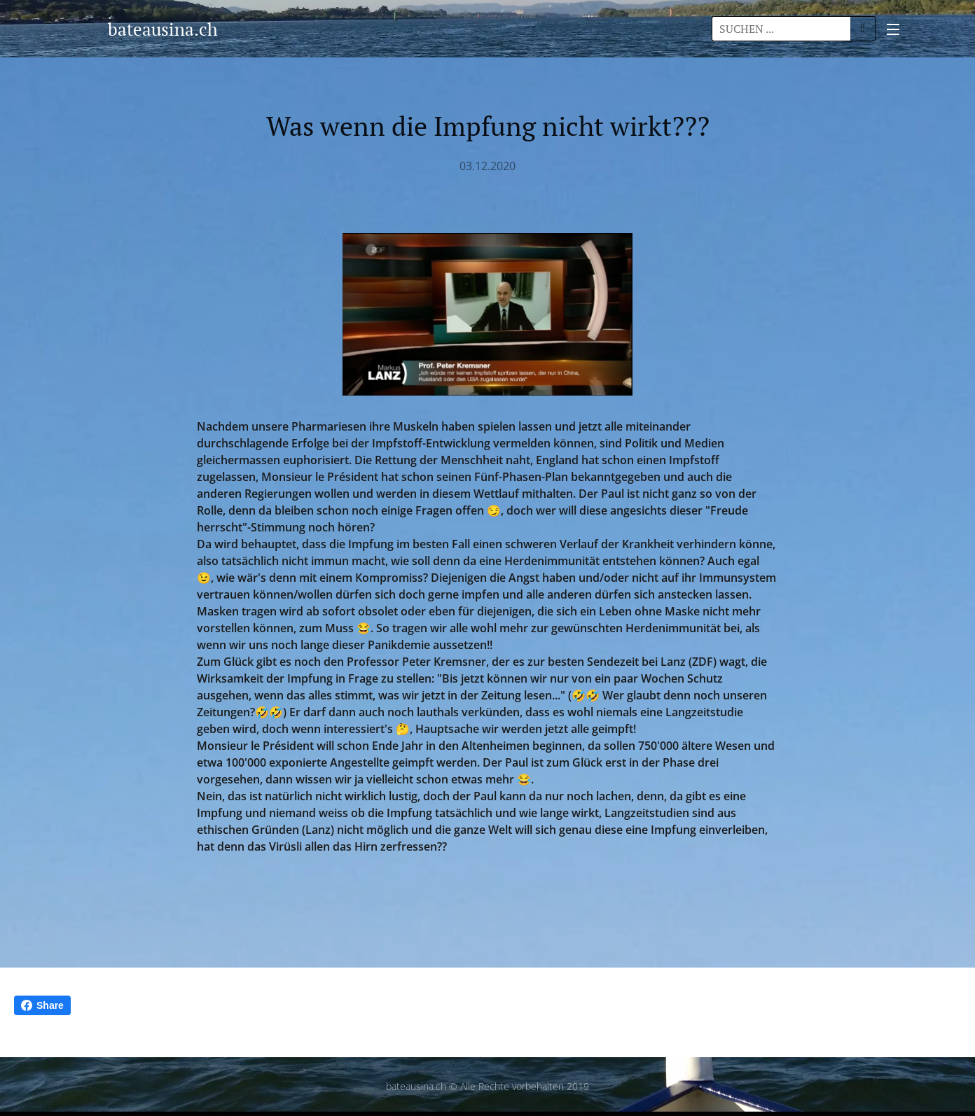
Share (42, 1005)
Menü (893, 29)
